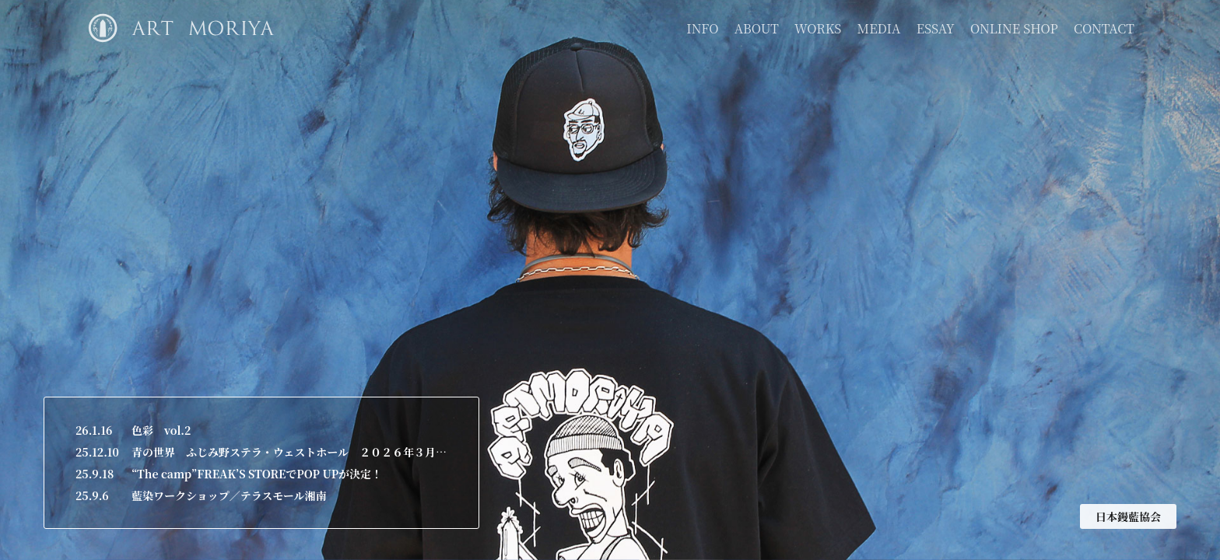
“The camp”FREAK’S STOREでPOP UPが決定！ (256, 473)
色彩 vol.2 (161, 430)
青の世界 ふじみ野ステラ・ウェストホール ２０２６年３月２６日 (289, 452)
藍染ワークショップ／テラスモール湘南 (228, 495)
